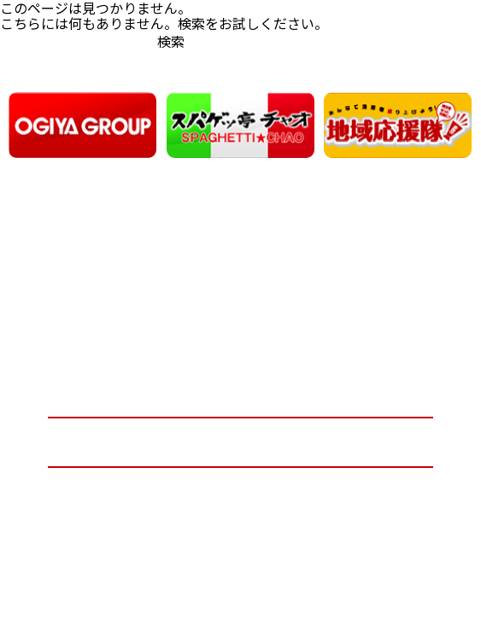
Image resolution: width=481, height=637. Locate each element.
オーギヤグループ (240, 392)
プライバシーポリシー (240, 492)
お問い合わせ (240, 441)
